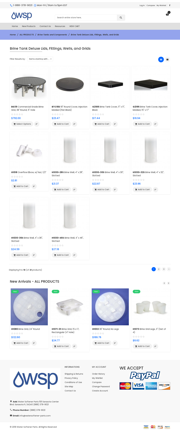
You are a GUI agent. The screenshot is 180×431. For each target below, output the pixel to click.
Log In (142, 5)
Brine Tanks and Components (53, 34)
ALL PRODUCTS (27, 34)
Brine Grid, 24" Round (25, 328)
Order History (98, 373)
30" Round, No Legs (105, 328)
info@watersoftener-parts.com (35, 415)
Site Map (69, 385)
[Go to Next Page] (169, 269)
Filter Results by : (18, 58)
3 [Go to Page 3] (163, 268)
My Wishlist (161, 5)
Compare (151, 5)
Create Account (100, 390)
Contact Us (70, 390)
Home (13, 34)
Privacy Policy (71, 377)
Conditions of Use (73, 381)
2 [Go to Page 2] (158, 268)
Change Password (101, 385)
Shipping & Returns (74, 373)
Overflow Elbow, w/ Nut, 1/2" (29, 172)
